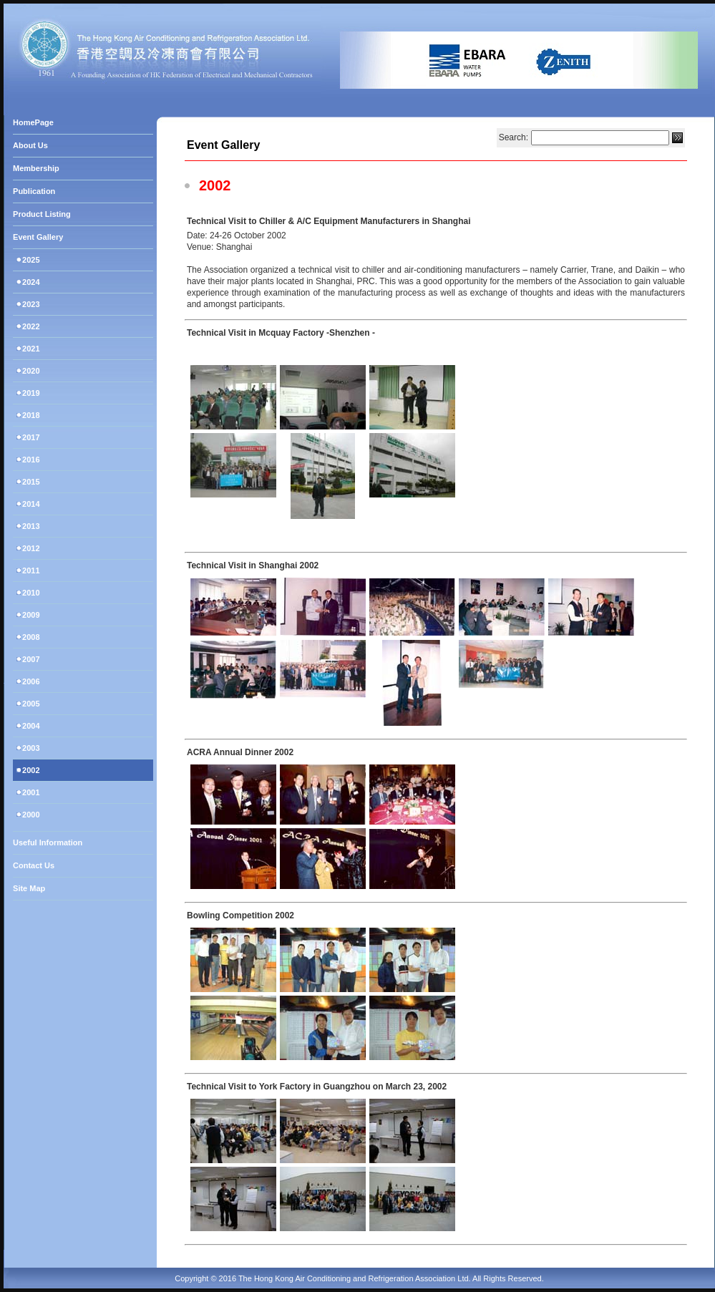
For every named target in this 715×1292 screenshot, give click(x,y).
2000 (30, 814)
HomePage (33, 122)
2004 (30, 726)
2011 (30, 570)
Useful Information (47, 842)
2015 (30, 481)
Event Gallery (38, 237)
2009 (30, 615)
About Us (30, 145)
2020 (30, 370)
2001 (30, 792)
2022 (30, 326)
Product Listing (42, 214)
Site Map (29, 888)
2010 (30, 592)
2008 (30, 637)
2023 (30, 304)
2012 (30, 548)
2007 (30, 659)
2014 (30, 504)
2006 (30, 681)
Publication (34, 191)
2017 (30, 437)
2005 (30, 703)
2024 (30, 282)
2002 (30, 770)
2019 (30, 393)
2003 (30, 748)
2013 (30, 526)
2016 (30, 459)
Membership (36, 168)
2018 (30, 415)
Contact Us (33, 865)
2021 (30, 348)
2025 (30, 260)
